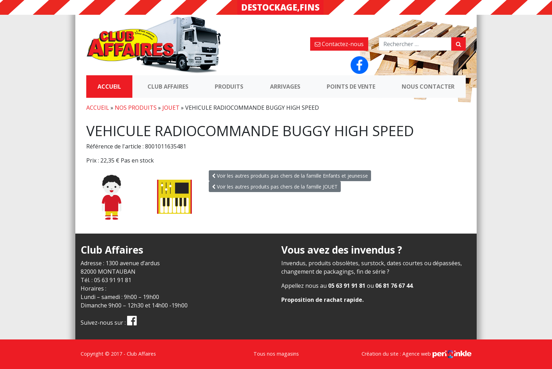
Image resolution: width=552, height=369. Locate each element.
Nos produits (136, 108)
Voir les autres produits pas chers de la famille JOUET (275, 186)
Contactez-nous (339, 44)
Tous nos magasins (276, 353)
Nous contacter (428, 86)
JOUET (171, 108)
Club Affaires (168, 86)
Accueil (109, 86)
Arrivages (285, 86)
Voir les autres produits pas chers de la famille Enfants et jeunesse (290, 175)
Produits (229, 86)
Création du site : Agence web (416, 353)
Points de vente (351, 86)
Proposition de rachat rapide (321, 300)
